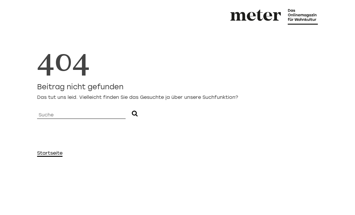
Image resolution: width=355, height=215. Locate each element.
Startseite (50, 153)
